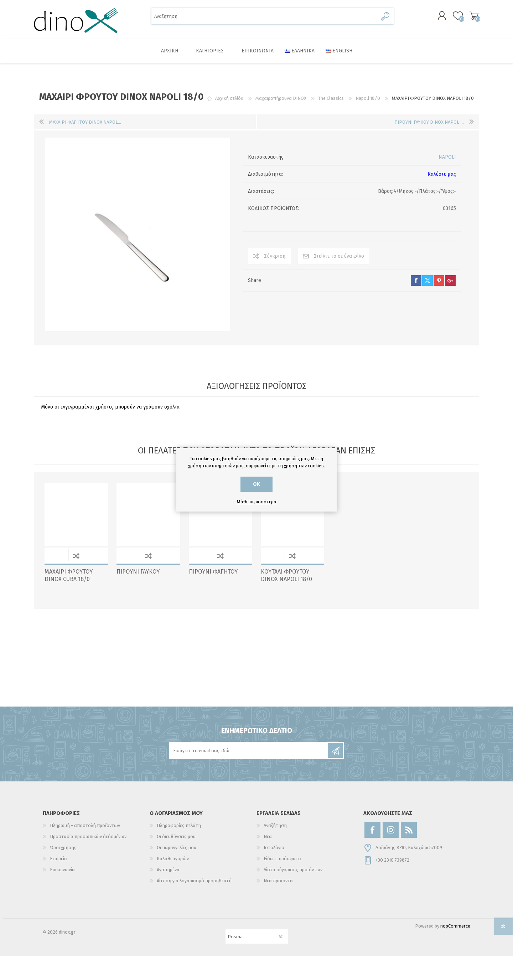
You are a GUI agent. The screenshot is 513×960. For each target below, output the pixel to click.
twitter (427, 284)
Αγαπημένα (168, 873)
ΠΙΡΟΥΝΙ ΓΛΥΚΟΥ (138, 575)
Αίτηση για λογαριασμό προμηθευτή (194, 884)
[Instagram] (391, 834)
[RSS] (409, 834)
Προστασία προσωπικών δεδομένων (88, 840)
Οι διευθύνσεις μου (176, 840)
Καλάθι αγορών (471, 17)
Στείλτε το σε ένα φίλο (339, 260)
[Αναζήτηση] (264, 18)
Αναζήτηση (386, 18)
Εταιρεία (58, 862)
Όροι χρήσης (63, 851)
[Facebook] (372, 834)
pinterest (439, 284)
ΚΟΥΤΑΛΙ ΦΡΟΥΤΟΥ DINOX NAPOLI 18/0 (286, 579)
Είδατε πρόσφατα (282, 862)
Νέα (268, 840)
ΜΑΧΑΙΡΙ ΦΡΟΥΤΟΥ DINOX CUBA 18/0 (69, 579)
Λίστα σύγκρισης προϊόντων (293, 873)
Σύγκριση (274, 260)
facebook (416, 284)
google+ (450, 284)
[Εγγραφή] (249, 754)
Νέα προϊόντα (278, 884)
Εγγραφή (335, 754)
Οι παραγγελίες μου (176, 851)
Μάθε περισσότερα (256, 501)
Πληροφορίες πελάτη (179, 829)
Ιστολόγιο (274, 851)
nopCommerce (455, 930)
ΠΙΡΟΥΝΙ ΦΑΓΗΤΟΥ (213, 575)
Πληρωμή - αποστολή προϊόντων (85, 829)
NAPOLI (447, 161)
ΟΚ (256, 484)
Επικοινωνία (62, 873)
